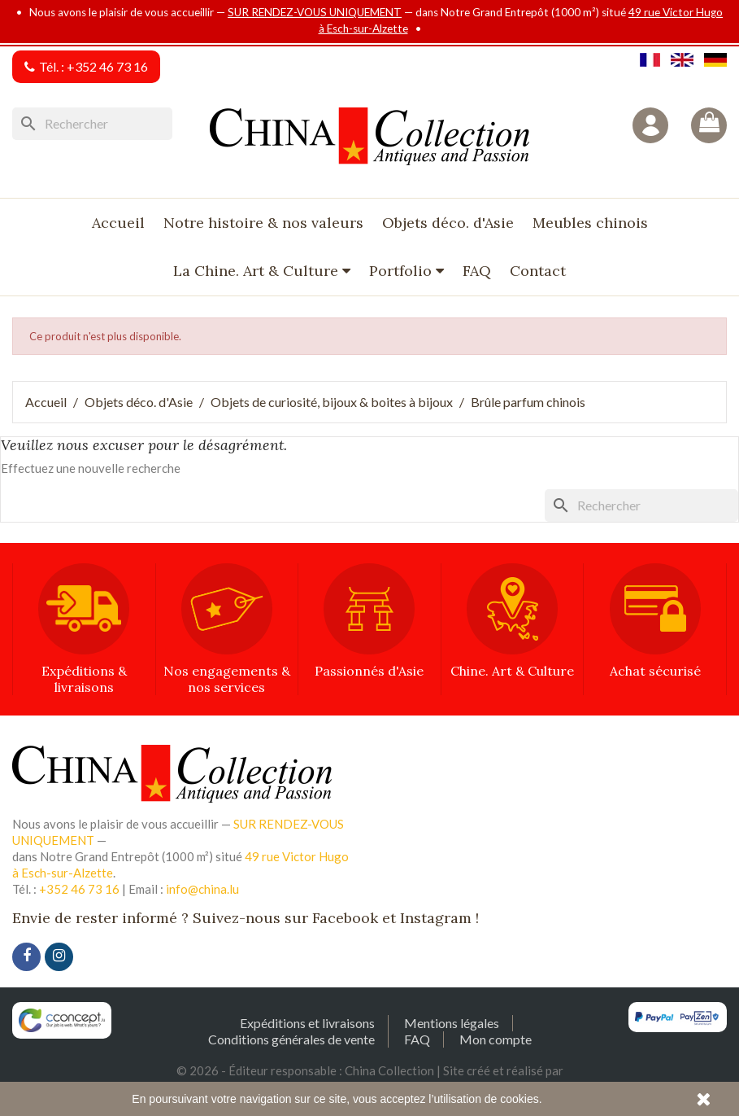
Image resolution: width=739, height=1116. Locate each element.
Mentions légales (451, 1023)
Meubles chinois (590, 222)
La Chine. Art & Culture (257, 270)
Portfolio (402, 270)
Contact (538, 270)
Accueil (118, 222)
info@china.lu (202, 889)
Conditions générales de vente (291, 1039)
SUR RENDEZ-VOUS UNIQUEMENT (315, 12)
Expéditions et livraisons (307, 1023)
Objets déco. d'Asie (448, 222)
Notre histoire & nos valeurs (263, 222)
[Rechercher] (92, 123)
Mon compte (495, 1039)
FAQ (477, 270)
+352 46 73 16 (107, 66)
